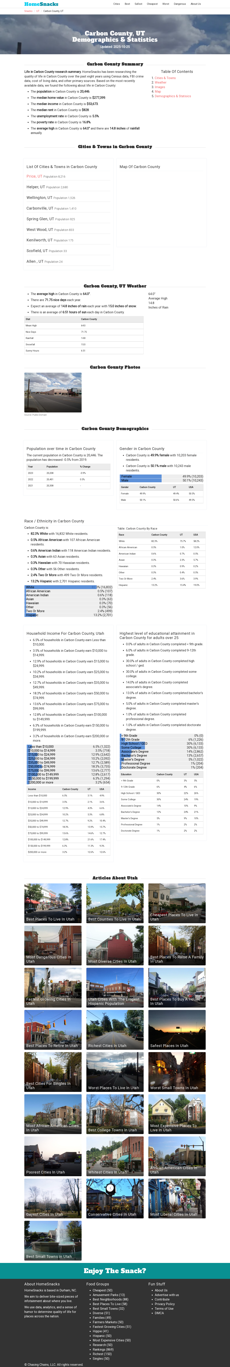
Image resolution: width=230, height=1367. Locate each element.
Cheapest (99, 1290)
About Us (196, 3)
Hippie (97, 1331)
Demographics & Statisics (173, 96)
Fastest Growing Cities (109, 1327)
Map (158, 91)
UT (37, 11)
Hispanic (99, 1336)
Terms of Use (164, 1309)
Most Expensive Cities (108, 1340)
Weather (161, 82)
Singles (98, 1358)
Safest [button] (138, 3)
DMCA (159, 1313)
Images (160, 87)
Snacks (41, 4)
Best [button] (127, 3)
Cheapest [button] (152, 3)
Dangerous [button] (180, 3)
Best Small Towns (105, 1309)
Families (99, 1318)
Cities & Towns (165, 78)
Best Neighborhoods (107, 1299)
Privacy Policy (165, 1304)
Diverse (98, 1313)
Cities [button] (116, 3)
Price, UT (35, 176)
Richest (98, 1354)
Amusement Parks (105, 1295)
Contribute (162, 1299)
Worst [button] (165, 3)
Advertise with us (167, 1295)
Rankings (99, 1349)
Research (99, 1345)
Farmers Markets (105, 1322)
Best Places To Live (107, 1304)
